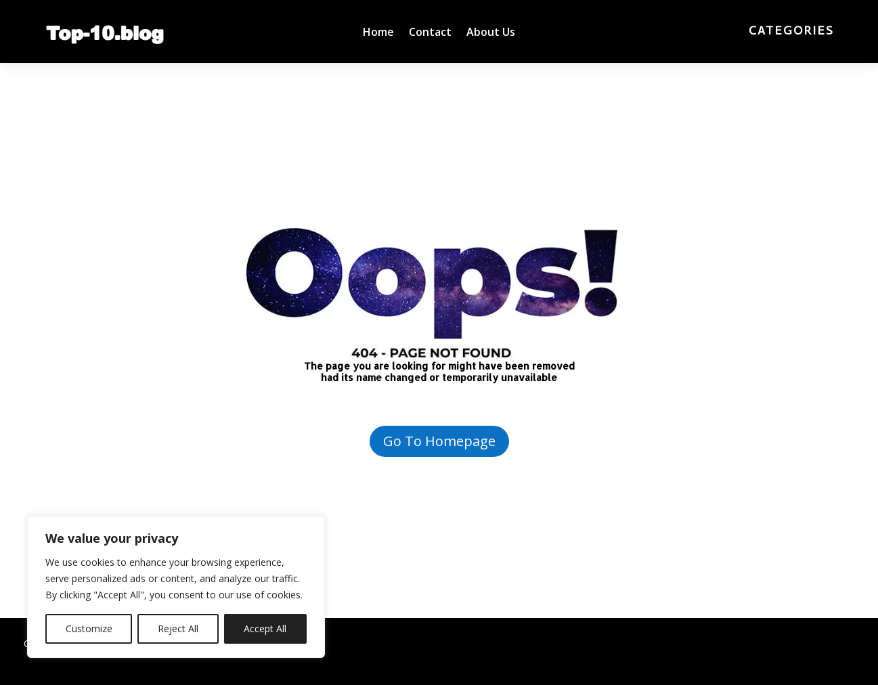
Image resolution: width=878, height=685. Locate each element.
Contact (430, 33)
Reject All (178, 628)
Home (378, 33)
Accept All (265, 628)
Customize (89, 628)
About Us (490, 33)
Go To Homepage (439, 441)
